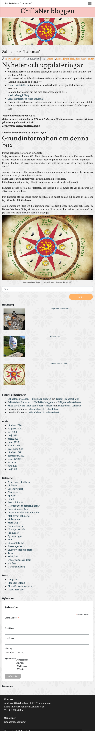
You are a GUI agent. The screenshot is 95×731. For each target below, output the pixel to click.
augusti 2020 (14, 428)
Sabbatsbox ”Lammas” (70, 405)
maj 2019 (12, 469)
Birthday (8, 648)
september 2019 (16, 455)
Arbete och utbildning (19, 481)
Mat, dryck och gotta (19, 515)
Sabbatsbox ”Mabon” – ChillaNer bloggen (29, 398)
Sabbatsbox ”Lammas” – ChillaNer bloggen (30, 402)
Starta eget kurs (16, 546)
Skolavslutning (16, 542)
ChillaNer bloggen (48, 11)
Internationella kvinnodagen (23, 512)
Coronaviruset (15, 488)
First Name (9, 628)
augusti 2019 (14, 458)
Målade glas (55, 336)
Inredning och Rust (18, 509)
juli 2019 (12, 462)
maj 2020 (12, 435)
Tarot (11, 553)
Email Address (12, 618)
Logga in (12, 579)
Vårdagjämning (16, 566)
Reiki (10, 539)
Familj (11, 498)
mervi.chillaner (12, 58)
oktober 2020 (15, 425)
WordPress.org (16, 589)
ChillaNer (51, 58)
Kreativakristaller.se (18, 85)
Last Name (9, 638)
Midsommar (14, 519)
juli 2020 (12, 431)
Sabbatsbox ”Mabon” (58, 363)
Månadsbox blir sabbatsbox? (44, 408)
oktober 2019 (14, 452)
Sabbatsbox (22, 660)
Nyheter (20, 663)
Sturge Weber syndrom (20, 549)
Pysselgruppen (15, 536)
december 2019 (15, 448)
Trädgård (13, 556)
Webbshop (22, 666)
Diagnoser (13, 492)
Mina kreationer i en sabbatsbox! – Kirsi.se (31, 405)
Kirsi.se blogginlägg (18, 95)
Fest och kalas (15, 502)
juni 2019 (12, 465)
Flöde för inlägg (16, 582)
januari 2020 (14, 445)
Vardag (12, 563)
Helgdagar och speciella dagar (69, 58)
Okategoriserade (16, 529)
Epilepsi (12, 495)
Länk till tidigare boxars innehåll (25, 98)
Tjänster (21, 669)
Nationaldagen (16, 525)
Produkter (89, 58)
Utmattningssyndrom (19, 559)
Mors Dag (13, 522)
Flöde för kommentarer (20, 586)
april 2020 (13, 438)
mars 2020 (13, 442)
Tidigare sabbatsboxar (59, 308)
